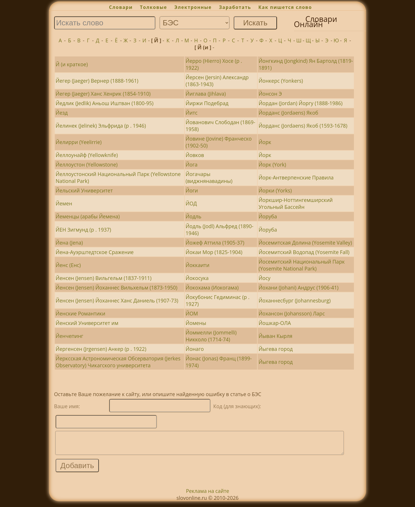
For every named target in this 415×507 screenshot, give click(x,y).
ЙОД (191, 203)
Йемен (64, 203)
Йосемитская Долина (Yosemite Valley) (305, 242)
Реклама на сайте (207, 495)
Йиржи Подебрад (207, 103)
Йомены (196, 322)
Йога (191, 164)
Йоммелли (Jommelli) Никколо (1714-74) (211, 336)
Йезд (62, 112)
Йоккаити (198, 265)
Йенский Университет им (87, 322)
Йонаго (195, 348)
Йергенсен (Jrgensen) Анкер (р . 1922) (101, 348)
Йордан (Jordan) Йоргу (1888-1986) (300, 103)
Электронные (193, 7)
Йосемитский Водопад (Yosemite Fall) (304, 252)
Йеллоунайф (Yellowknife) (87, 155)
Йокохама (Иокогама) (212, 287)
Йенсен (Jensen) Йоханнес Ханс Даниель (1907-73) (117, 300)
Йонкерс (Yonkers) (281, 80)
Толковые (153, 7)
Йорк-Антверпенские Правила (296, 177)
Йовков (195, 155)
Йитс (191, 112)
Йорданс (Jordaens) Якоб (288, 112)
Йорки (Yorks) (275, 190)
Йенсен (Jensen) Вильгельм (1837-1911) (104, 278)
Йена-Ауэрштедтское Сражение (95, 252)
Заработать (235, 7)
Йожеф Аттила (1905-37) (215, 242)
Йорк (265, 142)
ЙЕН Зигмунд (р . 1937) (83, 229)
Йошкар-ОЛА (275, 322)
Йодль (193, 216)
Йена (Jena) (69, 242)
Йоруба (268, 216)
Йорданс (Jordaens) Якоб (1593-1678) (303, 125)
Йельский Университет (84, 190)
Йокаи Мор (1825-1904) (214, 252)
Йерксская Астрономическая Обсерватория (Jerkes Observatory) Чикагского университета (118, 362)
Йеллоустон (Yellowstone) (87, 164)
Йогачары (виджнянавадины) (209, 177)
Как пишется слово (285, 7)
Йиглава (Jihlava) (206, 93)
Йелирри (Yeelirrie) (78, 142)
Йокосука (197, 278)
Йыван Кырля (275, 335)
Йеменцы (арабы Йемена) (88, 216)
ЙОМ (192, 313)
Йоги (192, 190)
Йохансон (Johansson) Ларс (292, 313)
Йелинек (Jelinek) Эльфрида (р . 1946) (101, 125)
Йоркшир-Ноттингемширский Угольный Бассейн (296, 203)
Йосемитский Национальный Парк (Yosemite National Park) (302, 265)
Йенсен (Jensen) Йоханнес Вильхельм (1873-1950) (116, 287)
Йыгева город (276, 348)
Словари (121, 7)
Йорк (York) (272, 164)
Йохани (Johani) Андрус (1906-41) (298, 287)
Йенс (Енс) (68, 265)
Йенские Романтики (80, 313)
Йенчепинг (69, 335)
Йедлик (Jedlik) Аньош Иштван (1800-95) (104, 103)
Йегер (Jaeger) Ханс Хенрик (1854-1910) (103, 93)
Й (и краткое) (72, 64)
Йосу (264, 278)
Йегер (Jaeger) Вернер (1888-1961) (97, 80)
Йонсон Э (270, 93)
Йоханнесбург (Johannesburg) (295, 300)
